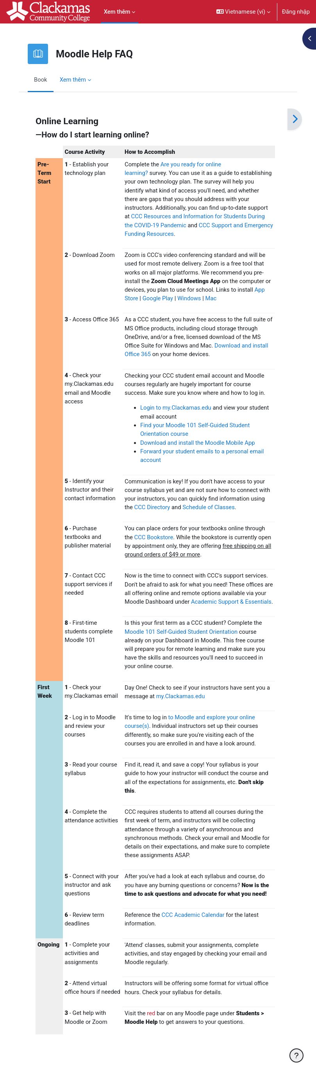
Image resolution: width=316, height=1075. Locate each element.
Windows (189, 298)
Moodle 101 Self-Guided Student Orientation (181, 631)
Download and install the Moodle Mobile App (197, 442)
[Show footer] (296, 1055)
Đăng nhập (296, 11)
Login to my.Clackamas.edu (175, 407)
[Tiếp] (294, 119)
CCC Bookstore (153, 537)
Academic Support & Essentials (231, 601)
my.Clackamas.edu (180, 696)
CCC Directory (152, 507)
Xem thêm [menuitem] (117, 11)
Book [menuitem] (40, 79)
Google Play (158, 298)
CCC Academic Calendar (193, 914)
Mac (210, 298)
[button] (243, 11)
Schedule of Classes (208, 507)
